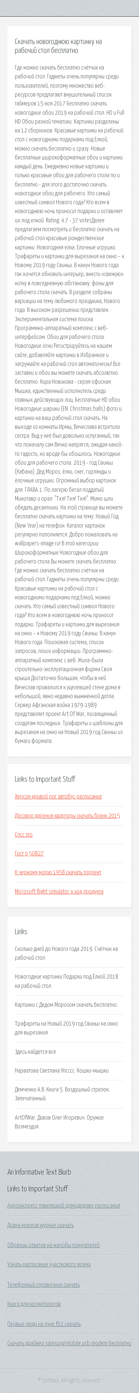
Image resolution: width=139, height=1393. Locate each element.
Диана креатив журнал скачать (40, 1225)
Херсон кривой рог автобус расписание (58, 797)
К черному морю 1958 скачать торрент (58, 872)
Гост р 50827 (29, 854)
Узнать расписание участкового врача (49, 1265)
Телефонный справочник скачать (43, 1285)
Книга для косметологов (34, 1304)
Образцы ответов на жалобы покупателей (53, 1245)
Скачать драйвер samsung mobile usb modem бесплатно (69, 1343)
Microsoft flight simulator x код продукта (59, 892)
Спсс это (24, 835)
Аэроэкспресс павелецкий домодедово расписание (63, 1206)
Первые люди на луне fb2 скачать (44, 1324)
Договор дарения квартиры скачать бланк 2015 (67, 816)
